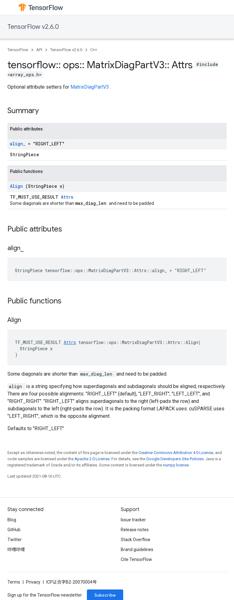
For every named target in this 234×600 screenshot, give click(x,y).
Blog (11, 519)
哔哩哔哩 (16, 549)
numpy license (176, 465)
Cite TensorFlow (136, 559)
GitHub (13, 529)
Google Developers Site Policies (175, 459)
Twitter (14, 539)
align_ (19, 144)
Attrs (67, 197)
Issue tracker (133, 519)
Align (17, 186)
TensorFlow (17, 49)
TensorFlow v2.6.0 (33, 27)
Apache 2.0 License (92, 459)
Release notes (135, 529)
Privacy (33, 582)
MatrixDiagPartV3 (90, 87)
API (39, 49)
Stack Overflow (136, 539)
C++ (93, 49)
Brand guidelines (137, 549)
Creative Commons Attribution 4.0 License (175, 452)
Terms (13, 582)
